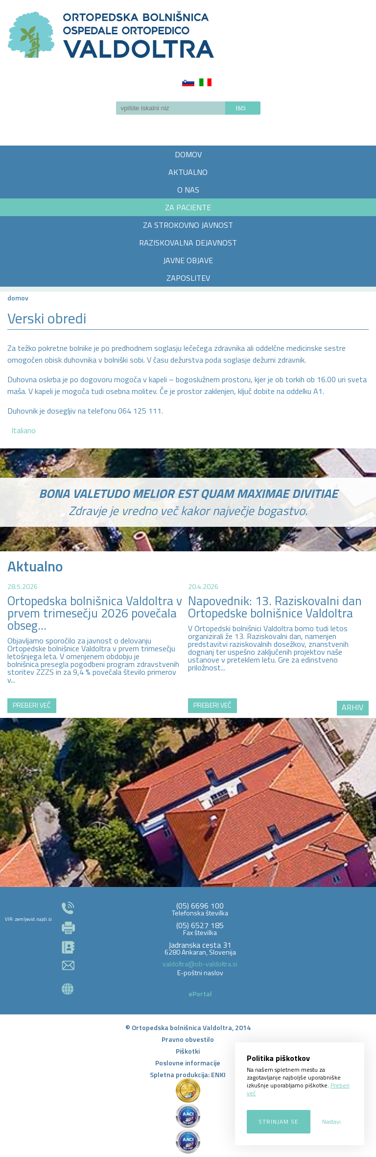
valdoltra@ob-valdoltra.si (200, 964)
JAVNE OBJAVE (188, 260)
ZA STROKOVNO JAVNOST (188, 225)
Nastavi (331, 1121)
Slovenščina (188, 82)
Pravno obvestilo (188, 1039)
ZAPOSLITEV (188, 278)
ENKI (218, 1074)
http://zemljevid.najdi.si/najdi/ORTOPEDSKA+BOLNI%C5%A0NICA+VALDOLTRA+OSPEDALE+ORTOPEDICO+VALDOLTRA (188, 786)
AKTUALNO (188, 172)
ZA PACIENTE (188, 207)
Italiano (205, 82)
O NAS (188, 190)
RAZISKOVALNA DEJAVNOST (188, 242)
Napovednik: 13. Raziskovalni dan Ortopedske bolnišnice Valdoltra (275, 606)
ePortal (200, 993)
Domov (17, 298)
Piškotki (188, 1051)
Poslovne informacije (187, 1063)
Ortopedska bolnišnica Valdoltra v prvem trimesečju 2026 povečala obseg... (94, 613)
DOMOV (188, 154)
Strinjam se (278, 1121)
